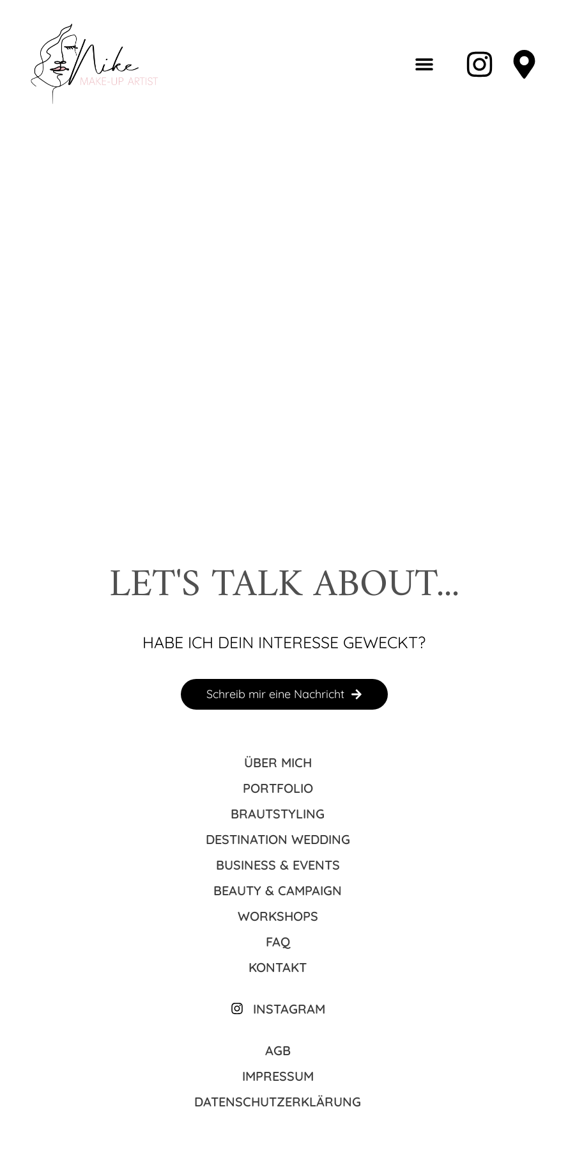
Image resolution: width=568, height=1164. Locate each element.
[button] (424, 64)
